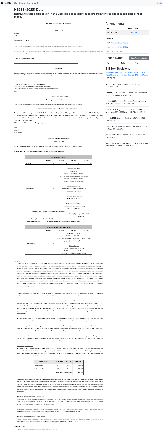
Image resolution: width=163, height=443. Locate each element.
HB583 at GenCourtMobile (117, 43)
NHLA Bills (6, 2)
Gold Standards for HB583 (117, 47)
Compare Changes (114, 51)
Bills (15, 3)
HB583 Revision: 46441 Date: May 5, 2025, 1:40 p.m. (126, 72)
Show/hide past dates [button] (139, 58)
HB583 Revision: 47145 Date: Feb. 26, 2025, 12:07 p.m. (127, 75)
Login (159, 3)
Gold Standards (33, 3)
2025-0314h (132, 32)
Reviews (22, 3)
